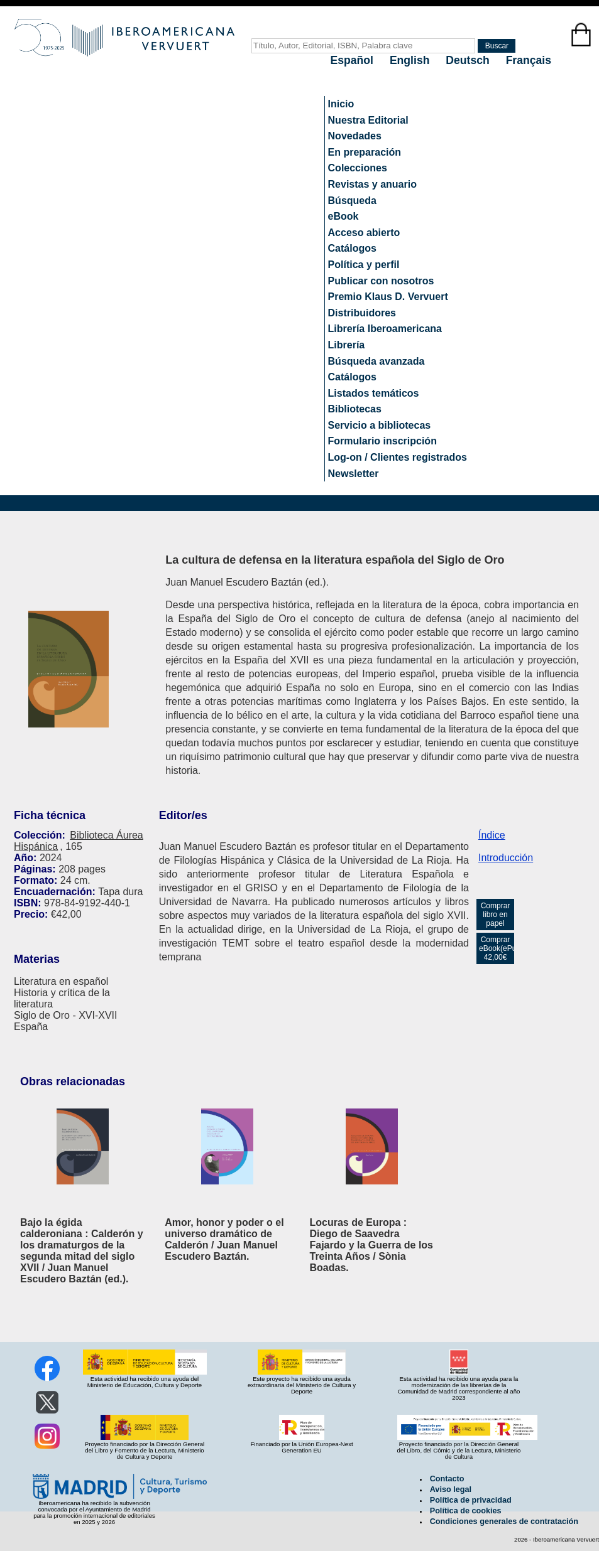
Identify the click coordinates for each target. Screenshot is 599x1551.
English (411, 60)
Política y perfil (364, 264)
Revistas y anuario (372, 184)
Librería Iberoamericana (385, 328)
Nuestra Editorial (368, 120)
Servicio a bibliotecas (379, 425)
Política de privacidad (471, 1500)
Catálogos (352, 248)
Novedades (355, 136)
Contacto (447, 1478)
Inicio (341, 104)
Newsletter (353, 473)
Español (353, 60)
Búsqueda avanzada (376, 361)
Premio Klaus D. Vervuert (388, 296)
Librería (346, 345)
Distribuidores (362, 313)
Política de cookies (466, 1510)
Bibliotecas (355, 409)
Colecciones (357, 168)
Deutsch (469, 60)
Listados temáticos (373, 393)
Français (528, 60)
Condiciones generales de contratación (504, 1521)
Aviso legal (450, 1489)
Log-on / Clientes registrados (397, 457)
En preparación (364, 152)
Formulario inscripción (382, 441)
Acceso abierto (364, 232)
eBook (343, 216)
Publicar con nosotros (381, 281)
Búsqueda (352, 200)
